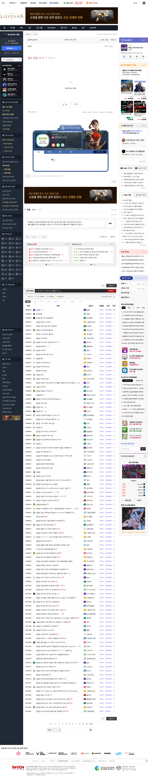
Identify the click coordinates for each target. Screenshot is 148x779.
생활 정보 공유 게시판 (8, 199)
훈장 (88, 366)
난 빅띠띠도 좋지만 (44, 334)
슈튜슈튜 (90, 541)
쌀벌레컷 (90, 346)
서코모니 (90, 460)
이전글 (43, 237)
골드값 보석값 (43, 541)
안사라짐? (41, 338)
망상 (88, 577)
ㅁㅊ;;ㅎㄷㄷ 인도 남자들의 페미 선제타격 (52, 537)
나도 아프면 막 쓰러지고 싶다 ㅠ (49, 577)
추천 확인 (110, 112)
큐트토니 (90, 371)
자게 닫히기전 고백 (44, 581)
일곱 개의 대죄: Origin (9, 397)
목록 (105, 46)
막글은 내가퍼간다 (44, 391)
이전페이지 (103, 237)
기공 (20, 248)
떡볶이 (89, 687)
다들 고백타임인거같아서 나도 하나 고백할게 (53, 512)
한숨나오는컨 (91, 395)
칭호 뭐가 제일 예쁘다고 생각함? (49, 521)
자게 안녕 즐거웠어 (44, 525)
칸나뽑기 (90, 334)
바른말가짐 (90, 598)
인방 (64, 301)
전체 (27, 301)
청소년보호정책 (75, 761)
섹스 (39, 407)
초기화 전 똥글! (43, 460)
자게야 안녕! (42, 379)
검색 (19, 59)
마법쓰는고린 (91, 573)
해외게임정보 (6, 382)
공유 (83, 112)
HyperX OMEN (7, 390)
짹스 (39, 358)
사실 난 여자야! (43, 476)
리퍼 (20, 270)
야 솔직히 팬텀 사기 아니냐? (48, 415)
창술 (5, 252)
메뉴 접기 (99, 152)
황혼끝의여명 (91, 699)
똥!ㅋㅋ (40, 395)
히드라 (89, 375)
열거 (88, 480)
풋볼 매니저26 (6, 412)
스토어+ (143, 65)
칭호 (71, 152)
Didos (88, 646)
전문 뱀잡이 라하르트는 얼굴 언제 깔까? (51, 573)
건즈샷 (89, 642)
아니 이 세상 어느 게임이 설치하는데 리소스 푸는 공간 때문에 (59, 691)
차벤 (3, 371)
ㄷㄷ (39, 310)
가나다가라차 (91, 590)
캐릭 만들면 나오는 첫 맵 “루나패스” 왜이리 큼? (54, 456)
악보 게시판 (5, 195)
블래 (13, 256)
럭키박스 (90, 553)
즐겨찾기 (61, 296)
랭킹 (60, 152)
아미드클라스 (91, 594)
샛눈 (88, 423)
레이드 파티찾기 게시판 (9, 224)
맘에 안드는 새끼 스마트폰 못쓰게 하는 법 (52, 703)
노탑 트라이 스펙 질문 (45, 634)
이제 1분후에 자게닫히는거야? (48, 439)
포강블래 (90, 318)
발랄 (88, 310)
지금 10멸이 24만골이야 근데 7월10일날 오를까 (54, 561)
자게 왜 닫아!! (43, 366)
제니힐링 (90, 407)
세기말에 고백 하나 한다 (46, 500)
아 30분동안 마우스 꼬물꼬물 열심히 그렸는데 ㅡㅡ (55, 508)
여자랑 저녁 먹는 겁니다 (46, 606)
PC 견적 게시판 (7, 349)
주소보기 (28, 34)
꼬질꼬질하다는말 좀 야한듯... (48, 585)
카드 (3, 300)
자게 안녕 (41, 403)
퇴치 (88, 622)
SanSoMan (90, 492)
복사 (35, 34)
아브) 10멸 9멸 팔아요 (45, 549)
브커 (20, 252)
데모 (13, 270)
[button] (46, 264)
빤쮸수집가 (90, 569)
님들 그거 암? (43, 695)
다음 (90, 724)
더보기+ (67, 244)
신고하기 (95, 112)
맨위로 (113, 237)
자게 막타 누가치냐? (45, 630)
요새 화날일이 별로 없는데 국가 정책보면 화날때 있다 (56, 683)
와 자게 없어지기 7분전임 (47, 602)
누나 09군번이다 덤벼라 (46, 626)
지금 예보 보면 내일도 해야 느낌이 (50, 610)
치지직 (4, 368)
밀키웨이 (90, 448)
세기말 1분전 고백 (44, 468)
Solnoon (89, 634)
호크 (20, 256)
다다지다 (90, 496)
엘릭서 (57, 301)
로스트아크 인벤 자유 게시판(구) (107, 34)
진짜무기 (90, 707)
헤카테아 (90, 435)
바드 (20, 261)
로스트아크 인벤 (13, 35)
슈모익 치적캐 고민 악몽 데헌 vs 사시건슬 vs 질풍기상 (56, 618)
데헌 (5, 256)
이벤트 (72, 301)
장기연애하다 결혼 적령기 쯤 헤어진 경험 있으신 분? (56, 662)
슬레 (13, 243)
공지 (49, 301)
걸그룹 (4, 375)
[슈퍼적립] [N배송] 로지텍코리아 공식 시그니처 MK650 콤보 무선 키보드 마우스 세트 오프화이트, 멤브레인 (134, 263)
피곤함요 (90, 419)
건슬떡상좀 (90, 711)
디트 (5, 239)
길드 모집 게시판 (7, 220)
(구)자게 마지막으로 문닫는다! (48, 399)
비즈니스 (43, 761)
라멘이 (89, 358)
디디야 (89, 354)
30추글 (51, 296)
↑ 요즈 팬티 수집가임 (45, 423)
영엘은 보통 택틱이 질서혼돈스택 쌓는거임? (53, 545)
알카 (13, 265)
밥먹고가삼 (90, 403)
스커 (13, 252)
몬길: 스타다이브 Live (135, 48)
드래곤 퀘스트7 (7, 408)
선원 (3, 293)
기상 (20, 274)
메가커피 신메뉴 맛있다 (46, 687)
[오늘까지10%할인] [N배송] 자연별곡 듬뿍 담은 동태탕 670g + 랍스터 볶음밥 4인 (134, 260)
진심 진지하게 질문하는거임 (47, 553)
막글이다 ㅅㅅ (43, 346)
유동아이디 (90, 683)
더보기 (62, 145)
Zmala (89, 521)
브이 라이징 (5, 393)
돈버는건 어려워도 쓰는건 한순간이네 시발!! (53, 699)
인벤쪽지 (53, 145)
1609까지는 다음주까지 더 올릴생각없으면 (52, 654)
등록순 (34, 210)
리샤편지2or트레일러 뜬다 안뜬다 (49, 679)
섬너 (5, 265)
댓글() (111, 46)
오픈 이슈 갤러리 (7, 335)
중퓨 (88, 350)
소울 (5, 274)
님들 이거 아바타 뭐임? (46, 529)
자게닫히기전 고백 (44, 435)
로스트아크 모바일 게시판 (10, 162)
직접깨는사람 (91, 638)
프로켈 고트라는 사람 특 (46, 565)
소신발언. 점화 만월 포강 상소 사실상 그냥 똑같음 (55, 598)
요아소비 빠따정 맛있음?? (47, 557)
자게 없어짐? (42, 452)
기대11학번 (90, 452)
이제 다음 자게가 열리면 (46, 326)
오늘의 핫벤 (5, 338)
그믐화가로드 (91, 322)
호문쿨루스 (90, 525)
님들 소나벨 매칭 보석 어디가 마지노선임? (52, 480)
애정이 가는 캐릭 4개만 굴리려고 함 (50, 707)
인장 (38, 152)
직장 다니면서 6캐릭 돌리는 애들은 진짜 (51, 671)
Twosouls (90, 549)
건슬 (13, 261)
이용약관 (51, 761)
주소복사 (28, 176)
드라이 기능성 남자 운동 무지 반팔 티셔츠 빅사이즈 (134, 271)
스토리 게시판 (6, 191)
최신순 (39, 210)
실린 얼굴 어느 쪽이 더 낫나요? (48, 642)
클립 (88, 484)
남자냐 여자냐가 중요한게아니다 (49, 590)
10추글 (42, 296)
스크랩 (89, 112)
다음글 (34, 237)
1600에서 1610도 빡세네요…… (49, 614)
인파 (13, 248)
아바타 (4, 289)
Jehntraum (90, 529)
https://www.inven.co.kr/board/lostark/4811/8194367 (48, 176)
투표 (41, 301)
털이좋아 (41, 504)
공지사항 (112, 761)
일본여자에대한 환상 (45, 464)
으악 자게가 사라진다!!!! (46, 431)
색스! (40, 375)
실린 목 (40, 517)
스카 (5, 261)
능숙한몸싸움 (91, 614)
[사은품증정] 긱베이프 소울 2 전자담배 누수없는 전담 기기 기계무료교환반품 (134, 267)
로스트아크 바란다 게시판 (10, 210)
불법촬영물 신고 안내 (89, 761)
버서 (20, 239)
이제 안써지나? (43, 362)
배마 (5, 248)
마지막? (41, 350)
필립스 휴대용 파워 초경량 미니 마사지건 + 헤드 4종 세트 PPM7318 (134, 256)
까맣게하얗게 (91, 512)
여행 (3, 379)
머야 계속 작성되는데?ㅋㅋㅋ (48, 342)
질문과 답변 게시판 (8, 177)
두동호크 (90, 362)
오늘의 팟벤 (5, 342)
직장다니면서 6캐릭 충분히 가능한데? (51, 569)
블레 (5, 270)
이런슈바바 (90, 338)
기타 (80, 301)
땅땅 (88, 314)
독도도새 (90, 330)
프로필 (49, 152)
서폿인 (89, 427)
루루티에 (90, 500)
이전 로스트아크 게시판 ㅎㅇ (48, 594)
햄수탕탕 (90, 585)
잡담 (34, 301)
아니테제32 (90, 561)
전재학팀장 (90, 415)
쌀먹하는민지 (31, 40)
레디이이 (90, 472)
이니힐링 (58, 145)
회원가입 (6, 53)
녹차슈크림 (90, 379)
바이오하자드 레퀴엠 (8, 405)
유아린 (89, 342)
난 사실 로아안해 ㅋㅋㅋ (46, 492)
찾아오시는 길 (102, 761)
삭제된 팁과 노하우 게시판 (10, 118)
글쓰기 (111, 286)
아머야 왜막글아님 (44, 330)
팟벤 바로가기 (6, 364)
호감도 (4, 297)
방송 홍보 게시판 (7, 228)
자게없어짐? (42, 675)
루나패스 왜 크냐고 (44, 354)
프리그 (89, 411)
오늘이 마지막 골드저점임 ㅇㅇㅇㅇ (50, 496)
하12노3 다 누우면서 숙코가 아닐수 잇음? (52, 488)
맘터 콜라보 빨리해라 (45, 658)
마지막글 (41, 371)
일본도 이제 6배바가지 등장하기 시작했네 (52, 622)
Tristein (89, 326)
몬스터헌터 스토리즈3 (9, 401)
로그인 (135, 3)
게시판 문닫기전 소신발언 (47, 484)
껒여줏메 (90, 703)
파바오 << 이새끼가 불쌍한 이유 (49, 638)
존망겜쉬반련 (91, 658)
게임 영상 (5, 386)
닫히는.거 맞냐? (43, 322)
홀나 (5, 243)
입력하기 (111, 290)
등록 (110, 223)
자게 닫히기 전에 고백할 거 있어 (49, 533)
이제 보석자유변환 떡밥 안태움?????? (51, 711)
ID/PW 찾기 (15, 53)
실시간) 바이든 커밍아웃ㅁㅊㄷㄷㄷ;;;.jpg (52, 650)
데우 (88, 383)
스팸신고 (102, 112)
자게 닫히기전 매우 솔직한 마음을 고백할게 (53, 448)
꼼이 (88, 662)
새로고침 (114, 210)
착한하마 (90, 557)
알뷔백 (89, 618)
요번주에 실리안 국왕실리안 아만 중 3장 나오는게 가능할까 (58, 646)
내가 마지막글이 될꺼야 (46, 419)
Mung (88, 508)
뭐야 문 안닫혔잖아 (44, 318)
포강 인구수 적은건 (44, 667)
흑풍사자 (90, 468)
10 (87, 724)
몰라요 (89, 695)
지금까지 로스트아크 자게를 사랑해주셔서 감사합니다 (56, 383)
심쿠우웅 (90, 488)
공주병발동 (90, 606)
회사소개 (35, 761)
